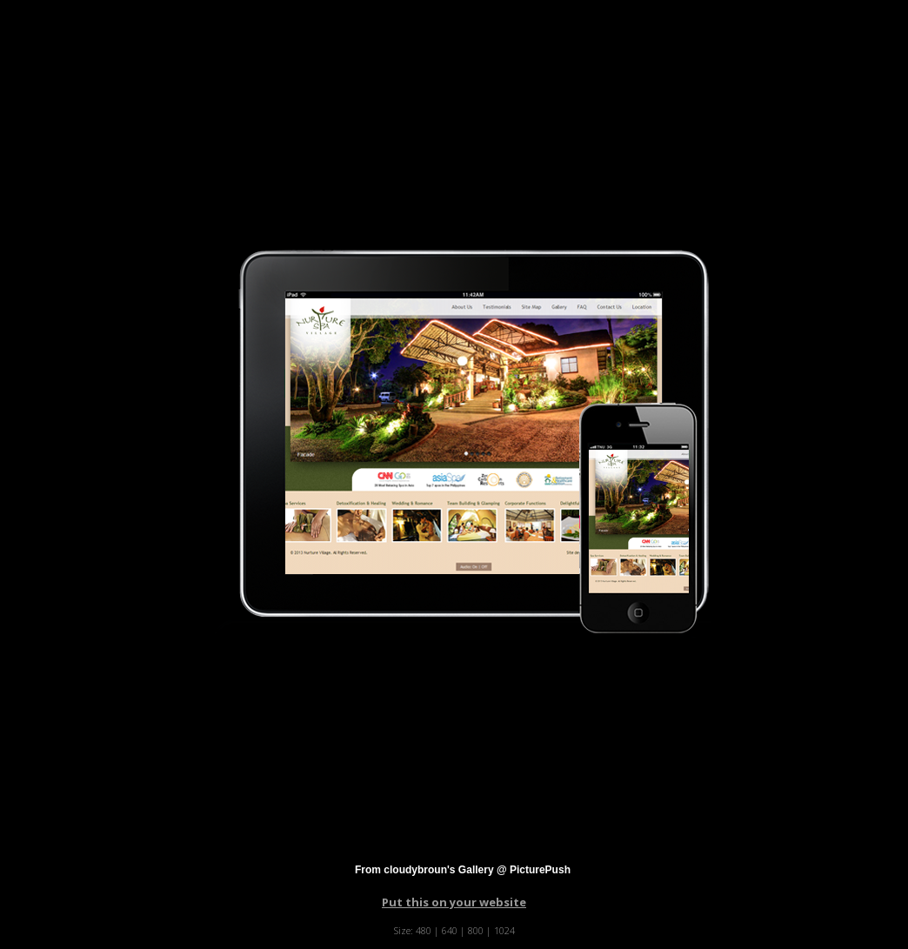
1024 (504, 930)
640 (449, 930)
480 (423, 930)
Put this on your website (454, 902)
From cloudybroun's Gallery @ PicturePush (463, 870)
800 (476, 930)
